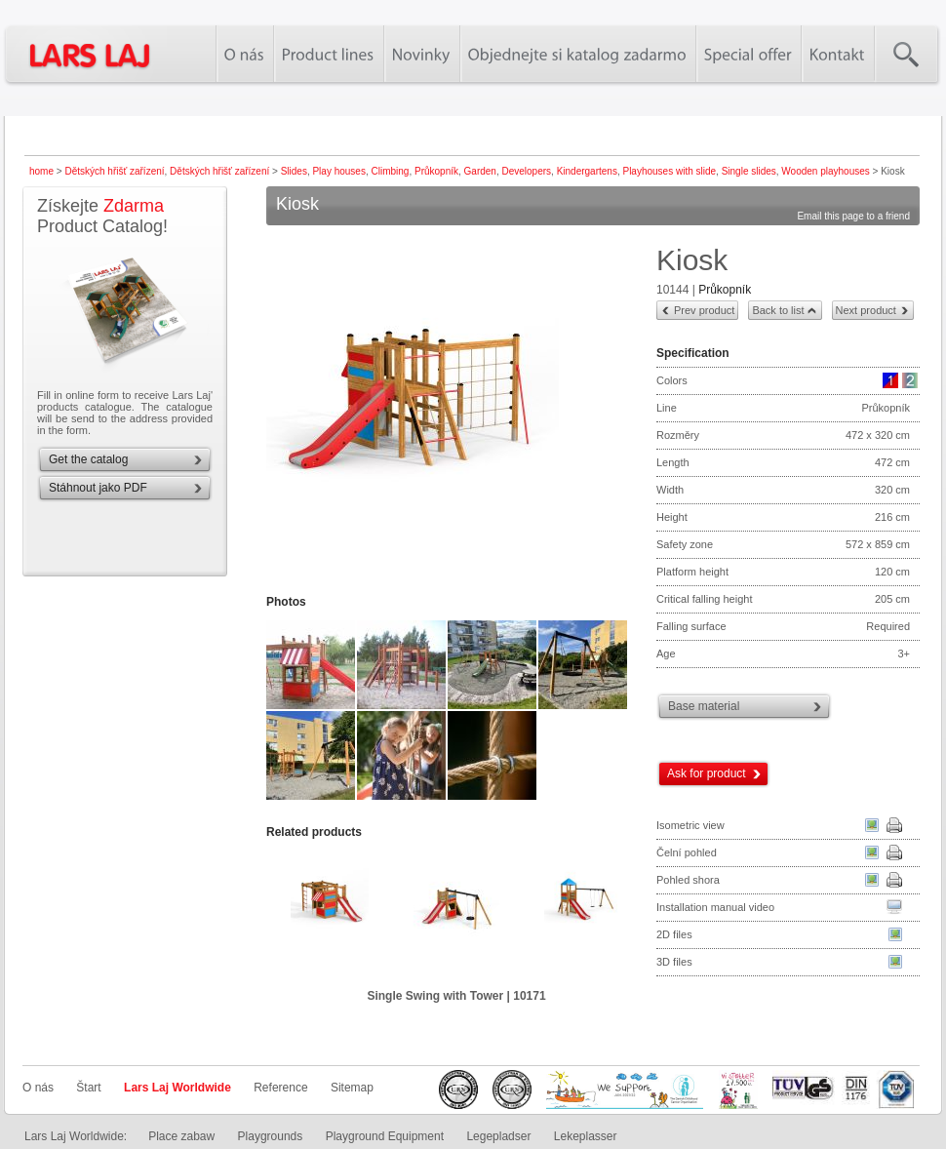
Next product (866, 310)
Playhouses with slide (669, 171)
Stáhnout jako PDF (98, 488)
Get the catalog (88, 459)
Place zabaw (181, 1136)
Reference (280, 1087)
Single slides (749, 171)
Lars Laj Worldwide (177, 1087)
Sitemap (352, 1087)
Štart (88, 1087)
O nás (38, 1087)
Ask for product (706, 773)
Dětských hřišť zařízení (114, 171)
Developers (526, 171)
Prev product (704, 310)
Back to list (778, 310)
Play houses (338, 171)
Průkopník (436, 171)
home (41, 171)
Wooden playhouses (825, 171)
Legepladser (498, 1136)
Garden (480, 171)
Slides (294, 171)
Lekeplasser (585, 1136)
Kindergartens (587, 171)
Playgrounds (270, 1136)
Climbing (391, 171)
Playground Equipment (385, 1136)
